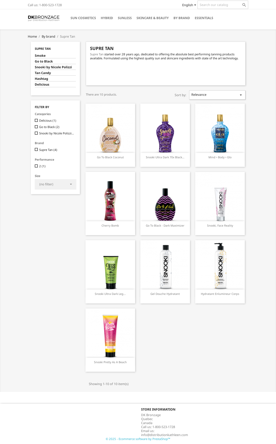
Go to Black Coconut (110, 157)
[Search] (223, 5)
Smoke (40, 56)
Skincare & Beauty (153, 18)
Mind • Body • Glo (219, 157)
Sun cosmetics (83, 18)
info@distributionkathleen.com (164, 435)
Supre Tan (43, 49)
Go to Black (44, 61)
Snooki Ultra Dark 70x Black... (165, 157)
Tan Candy (43, 73)
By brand (181, 18)
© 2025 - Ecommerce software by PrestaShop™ (138, 439)
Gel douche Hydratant (165, 294)
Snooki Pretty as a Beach (110, 362)
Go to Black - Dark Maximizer (165, 225)
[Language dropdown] (190, 5)
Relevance (217, 94)
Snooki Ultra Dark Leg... (110, 294)
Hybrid (107, 18)
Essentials (204, 18)
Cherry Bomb (110, 225)
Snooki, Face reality (220, 225)
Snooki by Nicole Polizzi (53, 67)
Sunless (125, 18)
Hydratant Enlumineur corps (220, 294)
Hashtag (41, 79)
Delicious (42, 84)
